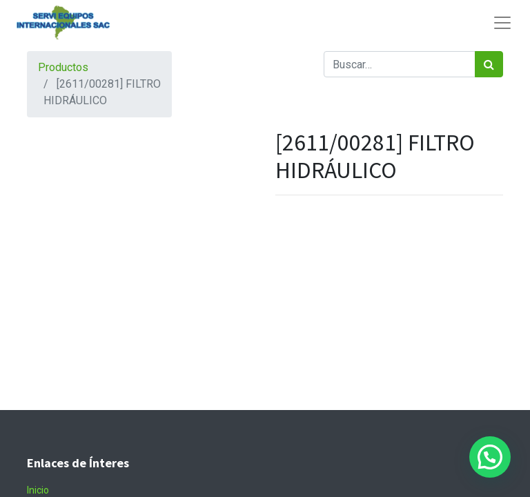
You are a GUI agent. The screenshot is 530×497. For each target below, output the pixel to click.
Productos (63, 67)
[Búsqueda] (489, 64)
